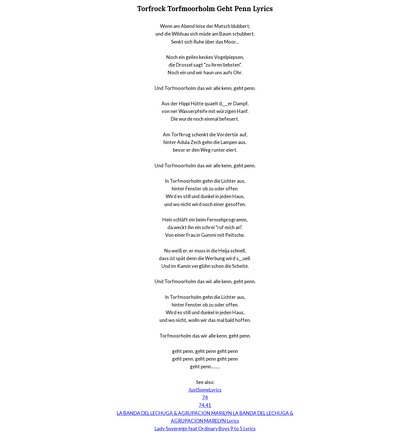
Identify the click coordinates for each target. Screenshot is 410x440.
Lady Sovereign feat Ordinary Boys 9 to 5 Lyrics (205, 428)
